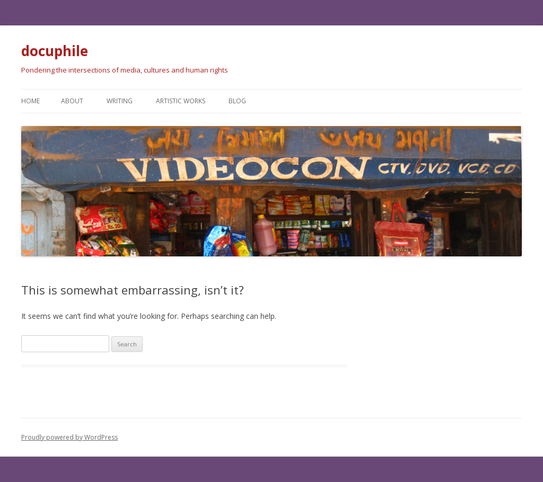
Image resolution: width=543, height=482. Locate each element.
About (72, 100)
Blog (237, 100)
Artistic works (180, 100)
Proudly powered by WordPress (69, 437)
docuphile (54, 50)
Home (30, 100)
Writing (120, 100)
